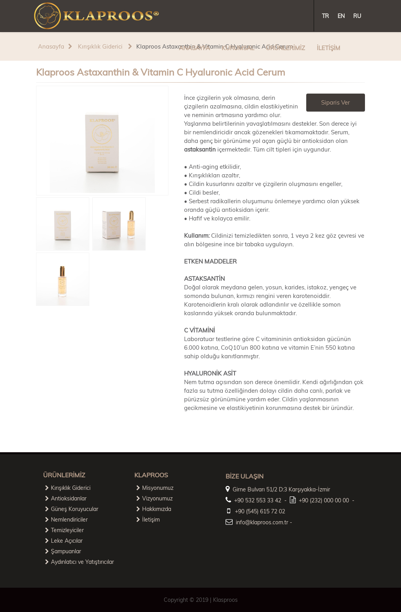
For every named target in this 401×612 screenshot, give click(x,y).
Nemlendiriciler (66, 519)
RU (357, 16)
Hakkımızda (153, 509)
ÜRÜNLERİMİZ (285, 48)
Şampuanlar (63, 551)
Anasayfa (51, 46)
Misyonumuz (154, 487)
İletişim (148, 519)
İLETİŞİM (328, 48)
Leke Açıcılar (64, 540)
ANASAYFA (194, 48)
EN (341, 16)
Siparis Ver (335, 102)
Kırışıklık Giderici (99, 46)
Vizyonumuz (154, 498)
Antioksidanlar (66, 498)
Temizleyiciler (64, 530)
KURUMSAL (238, 48)
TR (325, 16)
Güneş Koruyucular (71, 509)
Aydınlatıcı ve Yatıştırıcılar (79, 561)
